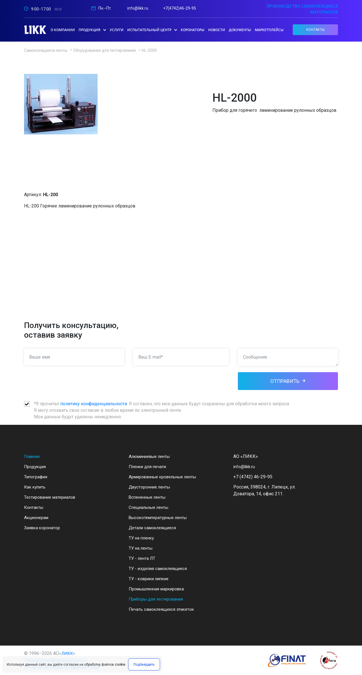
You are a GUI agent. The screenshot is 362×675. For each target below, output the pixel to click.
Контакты (34, 507)
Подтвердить (143, 666)
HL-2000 (149, 50)
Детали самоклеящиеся (154, 527)
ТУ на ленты (141, 548)
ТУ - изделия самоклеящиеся (159, 568)
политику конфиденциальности (93, 403)
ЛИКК (67, 653)
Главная (32, 456)
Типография (36, 476)
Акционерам (37, 517)
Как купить (36, 487)
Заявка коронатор (43, 527)
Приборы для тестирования (158, 599)
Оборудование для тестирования (104, 50)
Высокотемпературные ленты (161, 517)
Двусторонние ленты (151, 487)
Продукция (36, 466)
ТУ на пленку (142, 538)
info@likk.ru (137, 8)
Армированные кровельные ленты (166, 476)
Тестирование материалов (52, 497)
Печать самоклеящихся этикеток (163, 609)
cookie (120, 666)
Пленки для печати (149, 466)
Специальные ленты (151, 507)
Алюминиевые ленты (152, 456)
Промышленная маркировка (159, 589)
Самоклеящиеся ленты (45, 50)
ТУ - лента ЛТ (143, 558)
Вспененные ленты (149, 497)
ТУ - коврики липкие (151, 578)
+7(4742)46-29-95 (179, 8)
